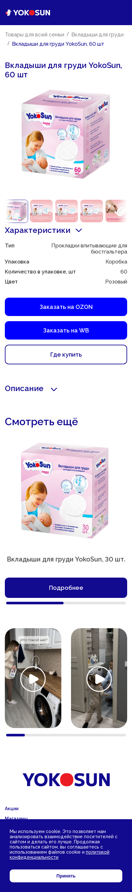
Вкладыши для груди (97, 35)
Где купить (66, 354)
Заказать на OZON (66, 306)
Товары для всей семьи (34, 35)
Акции (11, 808)
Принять (66, 875)
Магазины (16, 818)
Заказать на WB (66, 330)
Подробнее (66, 587)
